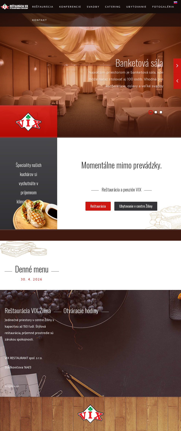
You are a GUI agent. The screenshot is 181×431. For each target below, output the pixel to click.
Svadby (93, 7)
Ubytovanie (136, 7)
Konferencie (70, 7)
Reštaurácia (42, 7)
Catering (113, 7)
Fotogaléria (163, 7)
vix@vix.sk (12, 385)
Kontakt (39, 20)
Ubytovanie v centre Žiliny (135, 206)
